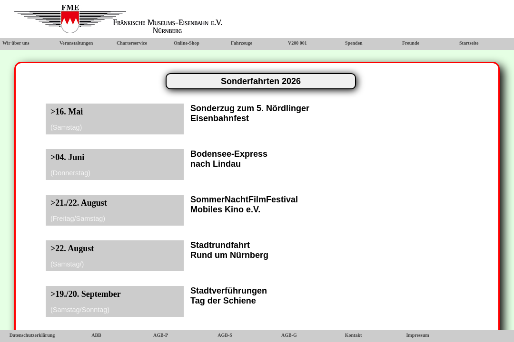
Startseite (469, 43)
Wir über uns (16, 43)
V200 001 (297, 43)
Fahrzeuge (241, 43)
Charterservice (132, 43)
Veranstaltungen (76, 43)
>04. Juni (67, 157)
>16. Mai (66, 111)
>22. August (72, 248)
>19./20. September (85, 294)
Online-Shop (186, 43)
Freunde (410, 43)
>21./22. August (78, 203)
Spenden (354, 43)
